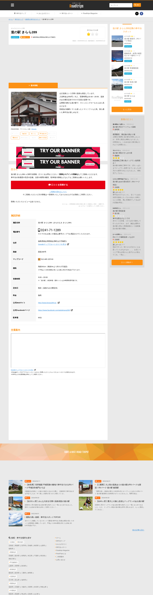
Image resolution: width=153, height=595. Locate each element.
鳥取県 (11, 592)
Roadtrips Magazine (90, 13)
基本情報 (34, 85)
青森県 (17, 544)
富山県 (17, 578)
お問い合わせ (60, 558)
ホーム (11, 19)
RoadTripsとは (61, 552)
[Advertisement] (58, 63)
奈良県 (36, 585)
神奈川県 (12, 557)
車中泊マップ (21, 13)
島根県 (17, 592)
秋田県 (36, 544)
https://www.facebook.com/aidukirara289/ (54, 310)
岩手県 (23, 544)
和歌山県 (43, 585)
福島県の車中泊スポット (32, 19)
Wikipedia (33, 129)
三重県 (23, 571)
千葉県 (36, 554)
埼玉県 (30, 554)
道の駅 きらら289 (76, 3)
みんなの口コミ (44, 13)
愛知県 (11, 571)
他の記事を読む (138, 529)
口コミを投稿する (59, 185)
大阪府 (23, 585)
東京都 (42, 554)
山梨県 (11, 564)
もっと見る (127, 109)
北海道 (11, 544)
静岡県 (30, 571)
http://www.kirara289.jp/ (47, 303)
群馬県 (23, 554)
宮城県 (30, 544)
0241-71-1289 (51, 230)
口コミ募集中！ (127, 262)
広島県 (30, 592)
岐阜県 (17, 571)
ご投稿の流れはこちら (58, 192)
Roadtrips (76, 6)
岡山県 (23, 592)
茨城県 (11, 554)
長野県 (17, 564)
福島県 (11, 547)
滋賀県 (11, 585)
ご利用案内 (60, 555)
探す (138, 5)
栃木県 (17, 554)
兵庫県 (30, 585)
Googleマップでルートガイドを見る (52, 244)
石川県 (11, 578)
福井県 (23, 578)
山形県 (42, 544)
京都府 (17, 585)
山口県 (36, 592)
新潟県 (23, 564)
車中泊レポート (67, 13)
